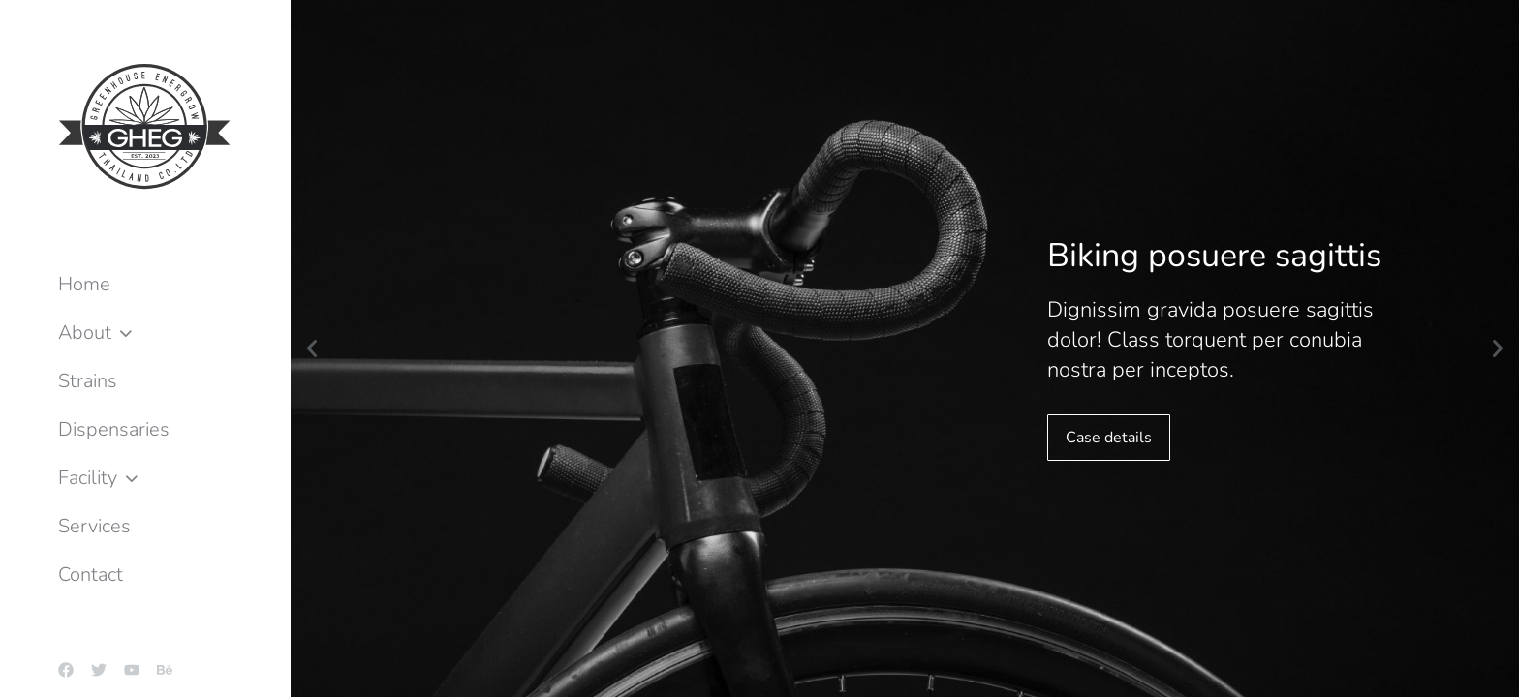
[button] (312, 348)
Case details (1109, 437)
